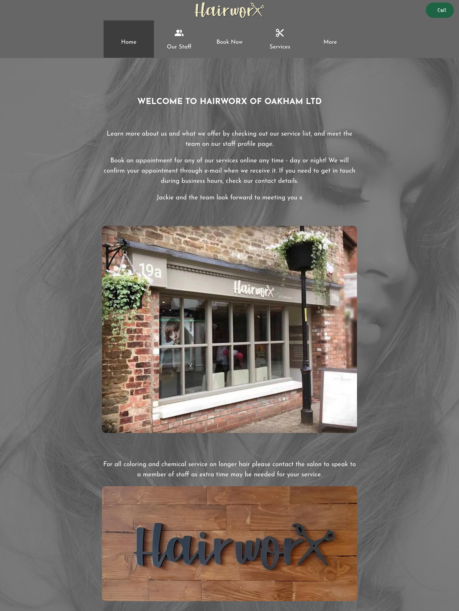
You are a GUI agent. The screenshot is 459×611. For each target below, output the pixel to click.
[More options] (330, 39)
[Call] (440, 10)
